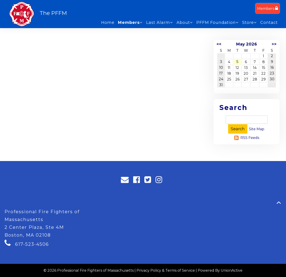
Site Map (256, 129)
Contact (269, 22)
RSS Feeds (249, 138)
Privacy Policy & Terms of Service (166, 270)
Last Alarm (159, 22)
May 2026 (246, 44)
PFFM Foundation (217, 22)
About (185, 22)
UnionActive (231, 270)
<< (219, 44)
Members (267, 8)
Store (249, 22)
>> (274, 44)
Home (107, 22)
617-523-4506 (32, 244)
